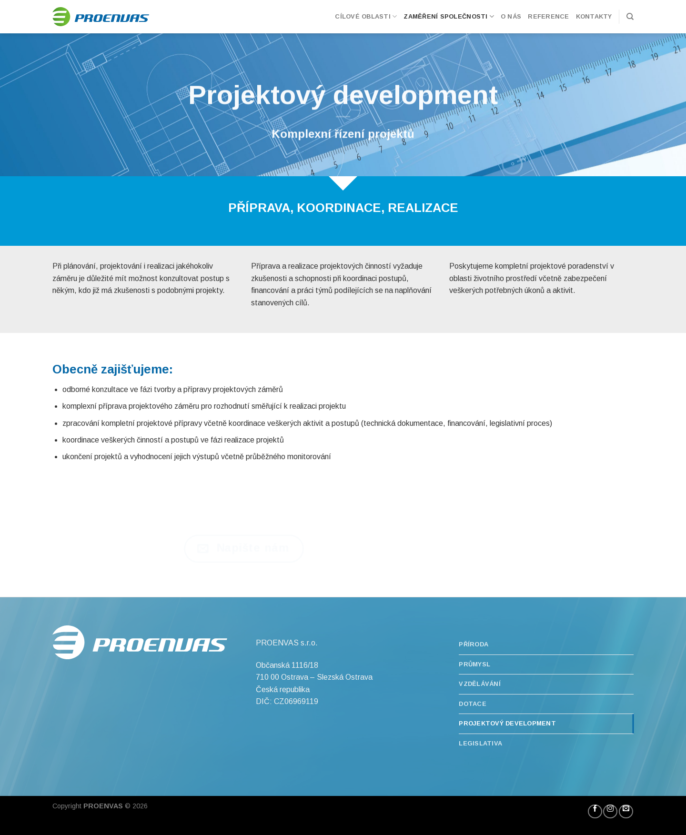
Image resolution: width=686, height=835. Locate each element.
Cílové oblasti (366, 16)
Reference (548, 16)
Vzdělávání (480, 683)
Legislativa (480, 743)
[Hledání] (630, 17)
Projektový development (507, 723)
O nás (511, 16)
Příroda (473, 644)
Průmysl (474, 664)
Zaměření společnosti (449, 16)
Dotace (472, 703)
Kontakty (594, 16)
